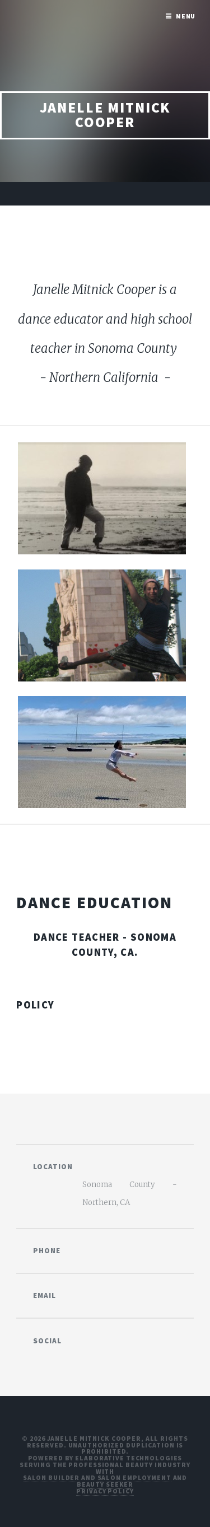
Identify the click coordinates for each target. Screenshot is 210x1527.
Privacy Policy (104, 1491)
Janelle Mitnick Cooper (105, 115)
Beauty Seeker (105, 1484)
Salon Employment (134, 1477)
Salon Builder (51, 1477)
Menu (186, 16)
